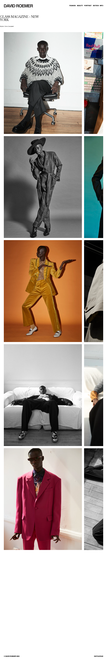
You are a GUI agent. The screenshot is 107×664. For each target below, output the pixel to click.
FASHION (72, 5)
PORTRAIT (87, 5)
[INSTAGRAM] (92, 656)
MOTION (96, 5)
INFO (101, 5)
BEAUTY (80, 5)
